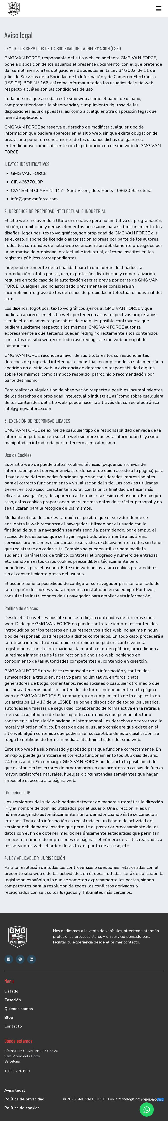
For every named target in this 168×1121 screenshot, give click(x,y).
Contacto (13, 1026)
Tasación (12, 1000)
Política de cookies (22, 1107)
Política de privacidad (24, 1099)
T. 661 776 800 (17, 1071)
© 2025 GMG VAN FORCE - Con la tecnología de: (113, 1099)
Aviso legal (14, 1090)
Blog (8, 1017)
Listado (11, 991)
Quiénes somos (18, 1008)
